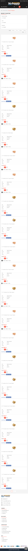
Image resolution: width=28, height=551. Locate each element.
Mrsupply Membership (5, 532)
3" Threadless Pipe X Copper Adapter (7, 269)
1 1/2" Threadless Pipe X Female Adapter (8, 474)
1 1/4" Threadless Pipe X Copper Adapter (8, 155)
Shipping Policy (4, 528)
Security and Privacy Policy (6, 531)
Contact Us (4, 513)
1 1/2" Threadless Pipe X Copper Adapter (8, 246)
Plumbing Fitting (4, 10)
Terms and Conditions (5, 526)
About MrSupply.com (5, 510)
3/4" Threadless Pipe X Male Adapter (7, 110)
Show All (4, 22)
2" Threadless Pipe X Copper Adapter (7, 178)
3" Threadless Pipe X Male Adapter (7, 451)
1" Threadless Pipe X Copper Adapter (7, 41)
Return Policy (4, 529)
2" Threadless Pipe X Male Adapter (7, 360)
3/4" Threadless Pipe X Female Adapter (8, 428)
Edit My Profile (4, 520)
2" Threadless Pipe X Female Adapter (7, 383)
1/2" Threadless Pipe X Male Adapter (7, 201)
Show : (23, 32)
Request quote (8, 55)
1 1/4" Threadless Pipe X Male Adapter (7, 292)
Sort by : (10, 30)
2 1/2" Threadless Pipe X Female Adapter (8, 406)
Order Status (4, 518)
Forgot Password (4, 539)
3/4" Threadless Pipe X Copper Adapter (8, 87)
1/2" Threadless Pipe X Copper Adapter (8, 64)
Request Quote (4, 521)
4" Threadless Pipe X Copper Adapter (7, 337)
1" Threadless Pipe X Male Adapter (7, 132)
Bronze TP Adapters (11, 10)
